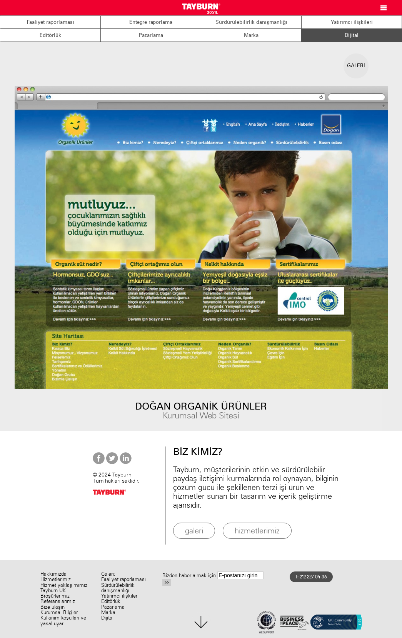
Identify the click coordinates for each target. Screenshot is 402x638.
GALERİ (356, 65)
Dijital (352, 35)
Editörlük (50, 35)
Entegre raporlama (150, 22)
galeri (194, 530)
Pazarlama (151, 35)
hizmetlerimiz (257, 530)
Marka (251, 35)
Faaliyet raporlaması (50, 22)
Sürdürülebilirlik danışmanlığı (251, 22)
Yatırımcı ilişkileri (352, 22)
